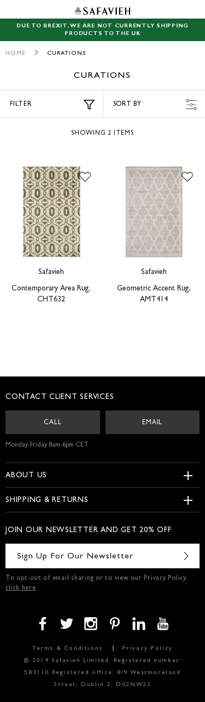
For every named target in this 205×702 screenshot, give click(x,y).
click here (20, 588)
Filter (52, 104)
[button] (85, 177)
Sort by (155, 104)
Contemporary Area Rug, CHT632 (51, 294)
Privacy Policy (147, 649)
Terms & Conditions (67, 649)
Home (15, 53)
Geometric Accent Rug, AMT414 (154, 294)
